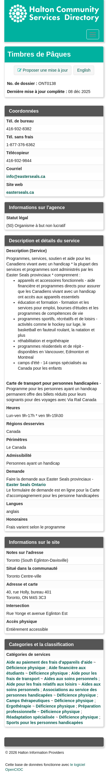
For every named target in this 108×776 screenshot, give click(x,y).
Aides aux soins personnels (70, 678)
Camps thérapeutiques (28, 700)
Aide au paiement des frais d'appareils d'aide (49, 662)
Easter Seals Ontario (26, 484)
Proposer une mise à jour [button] (43, 70)
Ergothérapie (18, 706)
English (83, 70)
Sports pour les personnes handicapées (44, 722)
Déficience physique (25, 667)
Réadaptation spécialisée (30, 717)
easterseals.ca (20, 192)
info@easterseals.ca (25, 176)
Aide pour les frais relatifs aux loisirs (41, 684)
